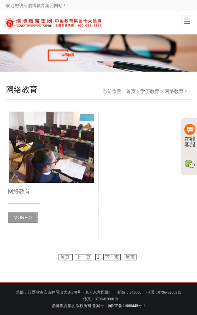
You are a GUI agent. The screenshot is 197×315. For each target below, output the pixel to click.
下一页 (112, 257)
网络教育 (174, 91)
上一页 (83, 257)
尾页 (130, 257)
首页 (131, 91)
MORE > (22, 217)
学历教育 (149, 91)
